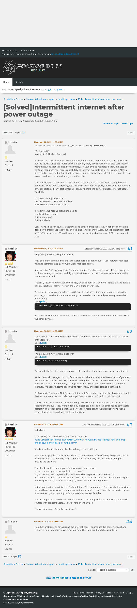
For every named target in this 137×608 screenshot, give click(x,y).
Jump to (91, 569)
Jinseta (12, 142)
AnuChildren (22, 599)
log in (49, 89)
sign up (59, 89)
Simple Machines (26, 603)
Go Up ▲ (130, 592)
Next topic (127, 123)
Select (44, 301)
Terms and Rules (86, 592)
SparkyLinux (94, 596)
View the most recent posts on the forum (68, 577)
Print (131, 132)
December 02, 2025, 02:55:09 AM (48, 521)
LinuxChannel (35, 596)
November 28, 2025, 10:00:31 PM (48, 142)
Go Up (6, 556)
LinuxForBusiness (63, 596)
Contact (120, 592)
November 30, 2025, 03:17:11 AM (48, 248)
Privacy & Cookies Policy (105, 592)
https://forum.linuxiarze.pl (65, 53)
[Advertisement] (68, 23)
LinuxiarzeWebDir (80, 596)
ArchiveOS (106, 596)
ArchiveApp (117, 596)
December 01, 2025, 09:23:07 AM (48, 424)
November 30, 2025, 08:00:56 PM (48, 331)
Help (75, 592)
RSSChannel (22, 596)
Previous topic (111, 123)
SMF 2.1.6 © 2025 (10, 603)
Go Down (7, 132)
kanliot (12, 248)
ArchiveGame (9, 599)
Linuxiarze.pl (48, 596)
